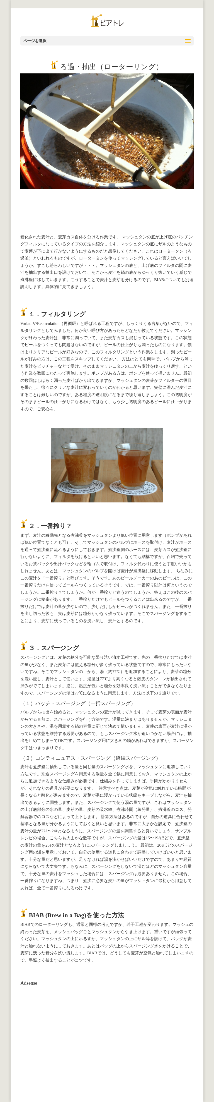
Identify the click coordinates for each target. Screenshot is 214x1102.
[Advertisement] (61, 1023)
